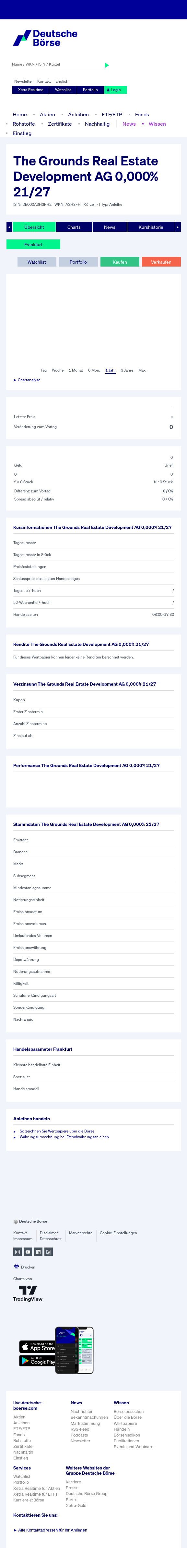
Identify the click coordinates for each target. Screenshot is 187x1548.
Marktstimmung (85, 1423)
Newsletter (23, 81)
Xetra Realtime (30, 89)
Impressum (22, 1238)
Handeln (122, 1429)
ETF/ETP (112, 114)
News (129, 123)
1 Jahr (110, 370)
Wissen (157, 123)
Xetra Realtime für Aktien (36, 1488)
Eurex (71, 1499)
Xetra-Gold (76, 1505)
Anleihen (78, 114)
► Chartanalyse (27, 379)
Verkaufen (161, 262)
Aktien (47, 114)
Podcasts (79, 1435)
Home (20, 114)
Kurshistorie (151, 227)
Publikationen (126, 1441)
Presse (72, 1487)
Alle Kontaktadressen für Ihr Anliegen (50, 1530)
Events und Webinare (133, 1446)
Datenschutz (51, 1238)
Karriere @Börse (28, 1500)
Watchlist (63, 89)
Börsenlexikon (127, 1435)
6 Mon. (94, 370)
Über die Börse (128, 1417)
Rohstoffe (24, 123)
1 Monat (76, 370)
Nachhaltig (97, 123)
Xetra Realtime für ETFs (35, 1494)
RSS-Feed (80, 1429)
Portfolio (90, 89)
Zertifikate (60, 123)
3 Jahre (127, 370)
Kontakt (44, 81)
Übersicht (34, 227)
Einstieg (22, 133)
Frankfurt (33, 244)
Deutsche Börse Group (87, 1493)
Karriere (73, 1482)
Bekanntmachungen (89, 1417)
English (61, 81)
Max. (142, 370)
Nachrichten (82, 1411)
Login (113, 89)
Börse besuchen (129, 1411)
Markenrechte (80, 1232)
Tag (44, 370)
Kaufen (120, 262)
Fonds (142, 114)
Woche (58, 370)
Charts (74, 227)
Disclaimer (49, 1232)
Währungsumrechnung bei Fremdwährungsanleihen (64, 1136)
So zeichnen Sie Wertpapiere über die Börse (57, 1131)
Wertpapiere (125, 1423)
